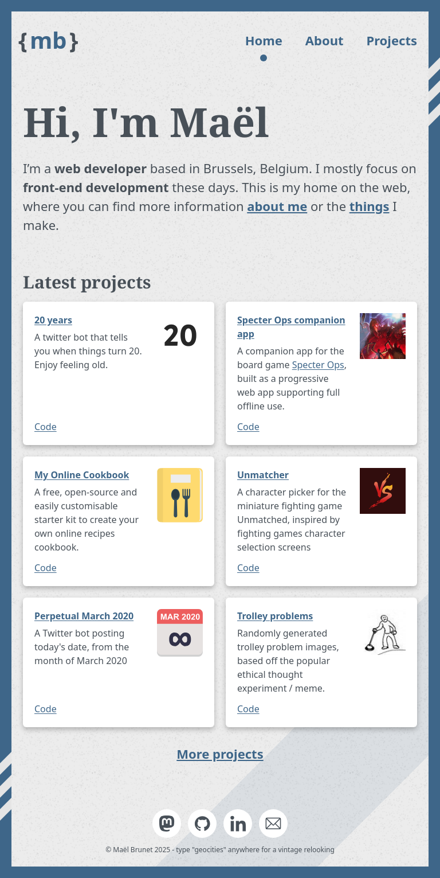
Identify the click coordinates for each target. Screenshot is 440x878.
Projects (392, 40)
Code (45, 426)
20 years (53, 320)
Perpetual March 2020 (83, 616)
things (369, 205)
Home (263, 40)
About (324, 40)
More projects (219, 753)
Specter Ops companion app (291, 327)
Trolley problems (275, 616)
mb (48, 40)
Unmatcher (263, 475)
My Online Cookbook (81, 475)
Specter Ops (318, 364)
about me (277, 205)
